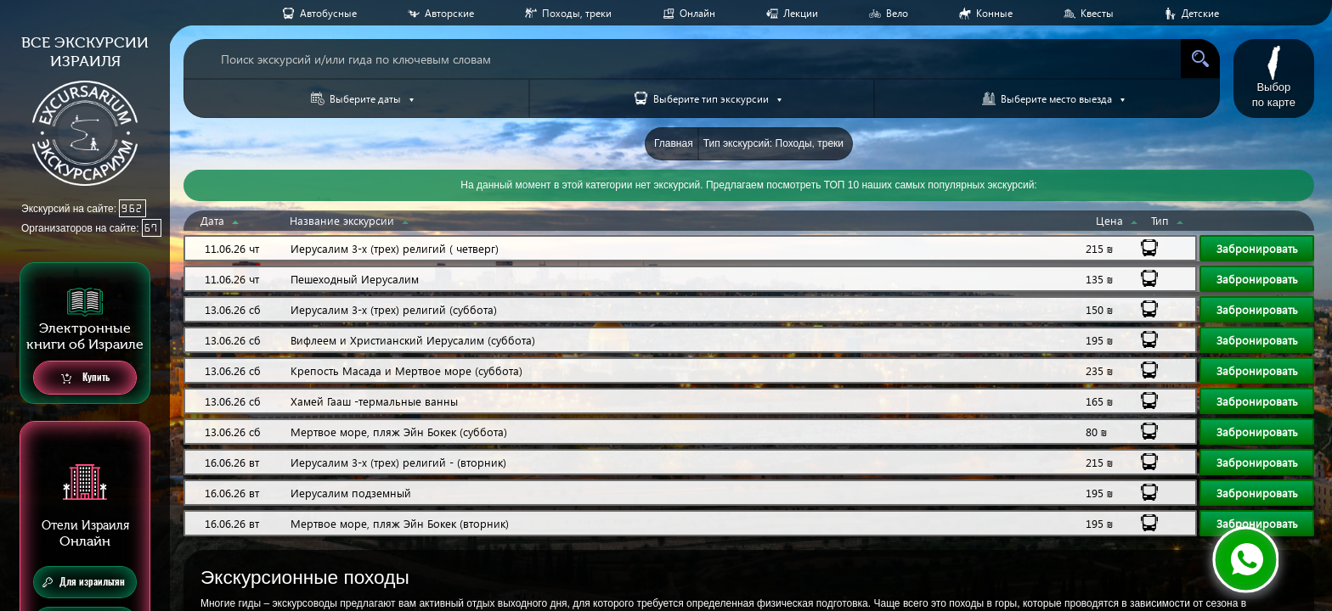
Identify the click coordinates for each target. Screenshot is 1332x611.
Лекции (800, 13)
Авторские (449, 13)
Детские (1200, 13)
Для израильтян (83, 582)
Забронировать (1257, 248)
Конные (994, 13)
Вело (897, 13)
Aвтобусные (328, 13)
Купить (85, 378)
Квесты (1097, 13)
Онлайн (697, 13)
